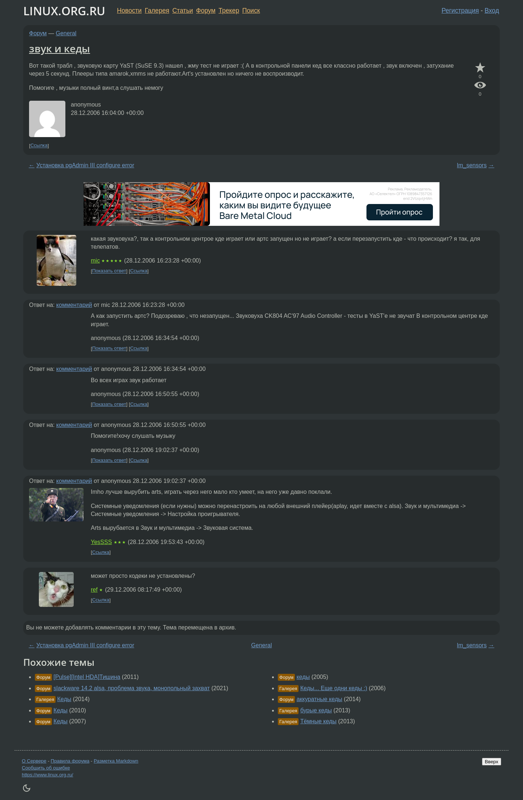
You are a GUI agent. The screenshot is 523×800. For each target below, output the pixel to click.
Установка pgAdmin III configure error (85, 165)
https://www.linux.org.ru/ (47, 774)
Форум (205, 10)
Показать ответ (109, 271)
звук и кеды (59, 48)
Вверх (491, 761)
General (66, 33)
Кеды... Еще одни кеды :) (333, 688)
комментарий (74, 305)
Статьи (182, 10)
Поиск (251, 10)
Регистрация (460, 10)
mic (95, 260)
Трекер (229, 10)
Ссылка (39, 145)
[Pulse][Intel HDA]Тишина (86, 677)
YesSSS (101, 542)
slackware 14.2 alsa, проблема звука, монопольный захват (131, 688)
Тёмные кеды (318, 721)
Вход (492, 10)
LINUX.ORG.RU (64, 11)
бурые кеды (316, 710)
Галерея (157, 10)
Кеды (64, 699)
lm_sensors (472, 165)
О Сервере (34, 761)
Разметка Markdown (116, 761)
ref (94, 590)
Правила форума (70, 761)
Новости (129, 10)
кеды (303, 677)
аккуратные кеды (319, 699)
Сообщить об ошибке (46, 768)
